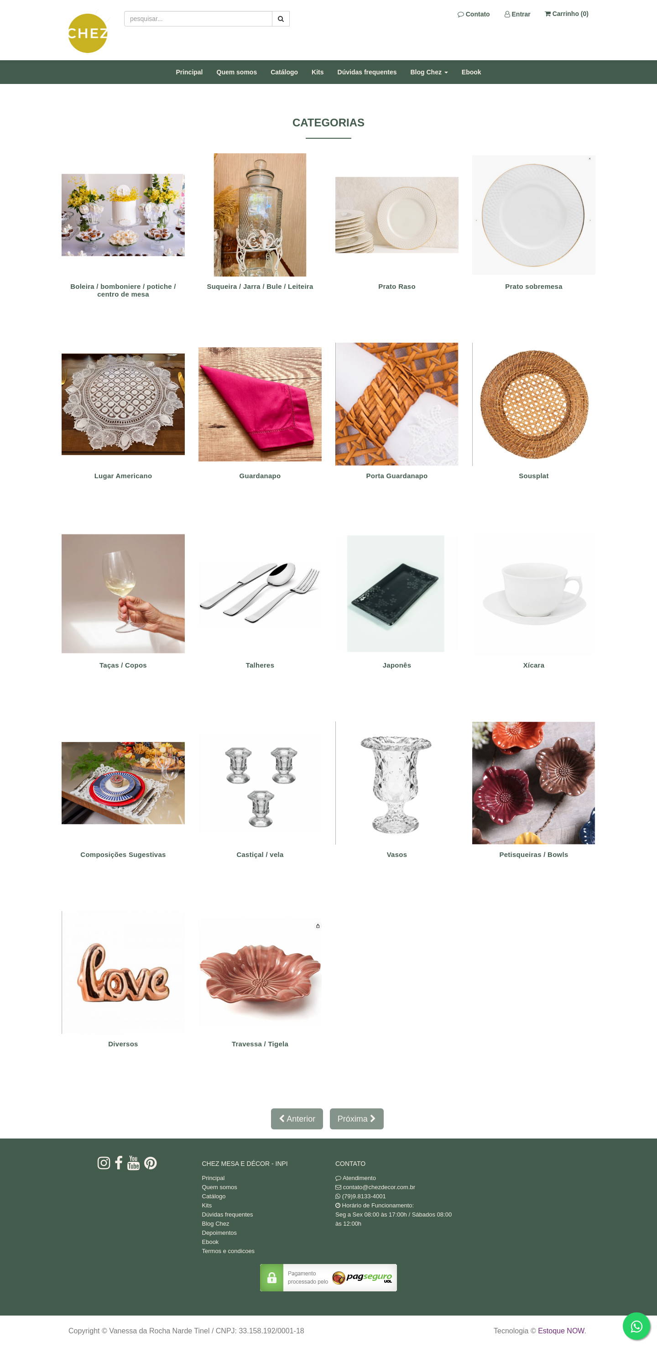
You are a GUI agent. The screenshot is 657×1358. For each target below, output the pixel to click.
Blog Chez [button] (429, 72)
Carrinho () (567, 13)
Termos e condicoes (228, 1251)
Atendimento (355, 1178)
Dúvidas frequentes (367, 72)
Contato (474, 14)
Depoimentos (219, 1232)
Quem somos (237, 72)
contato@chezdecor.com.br (379, 1187)
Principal (189, 72)
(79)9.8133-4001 (364, 1196)
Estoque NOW (561, 1331)
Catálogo (284, 72)
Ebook (471, 72)
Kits (317, 72)
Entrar (518, 14)
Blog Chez (215, 1223)
